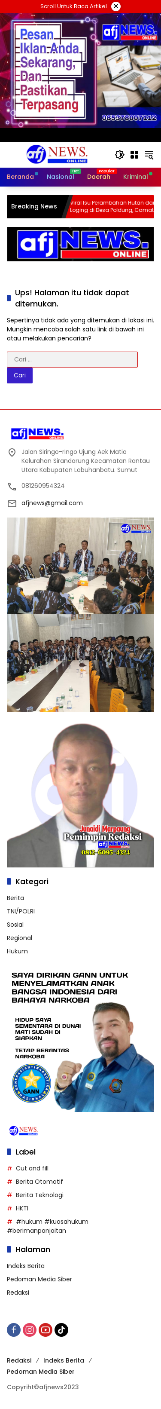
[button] (120, 155)
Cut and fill (32, 1168)
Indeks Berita (26, 1266)
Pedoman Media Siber (39, 1279)
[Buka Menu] (134, 155)
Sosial (15, 924)
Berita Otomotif (39, 1181)
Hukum (17, 951)
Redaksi (18, 1292)
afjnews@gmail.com (52, 503)
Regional (19, 938)
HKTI (22, 1208)
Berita (15, 898)
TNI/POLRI (21, 911)
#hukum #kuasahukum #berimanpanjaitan (47, 1226)
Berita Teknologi (40, 1195)
